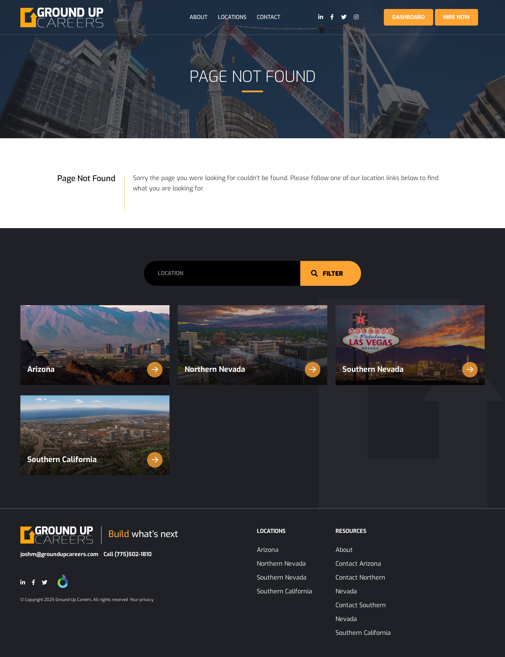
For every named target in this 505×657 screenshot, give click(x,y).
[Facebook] (332, 17)
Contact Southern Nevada (361, 612)
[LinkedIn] (321, 17)
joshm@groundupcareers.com (59, 554)
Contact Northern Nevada (360, 584)
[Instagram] (356, 17)
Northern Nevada (252, 369)
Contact (268, 17)
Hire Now (456, 17)
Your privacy (141, 599)
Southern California (95, 460)
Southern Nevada (410, 369)
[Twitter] (344, 17)
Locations (232, 17)
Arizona (95, 369)
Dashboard (408, 17)
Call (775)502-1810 (128, 554)
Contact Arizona (358, 564)
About (198, 17)
